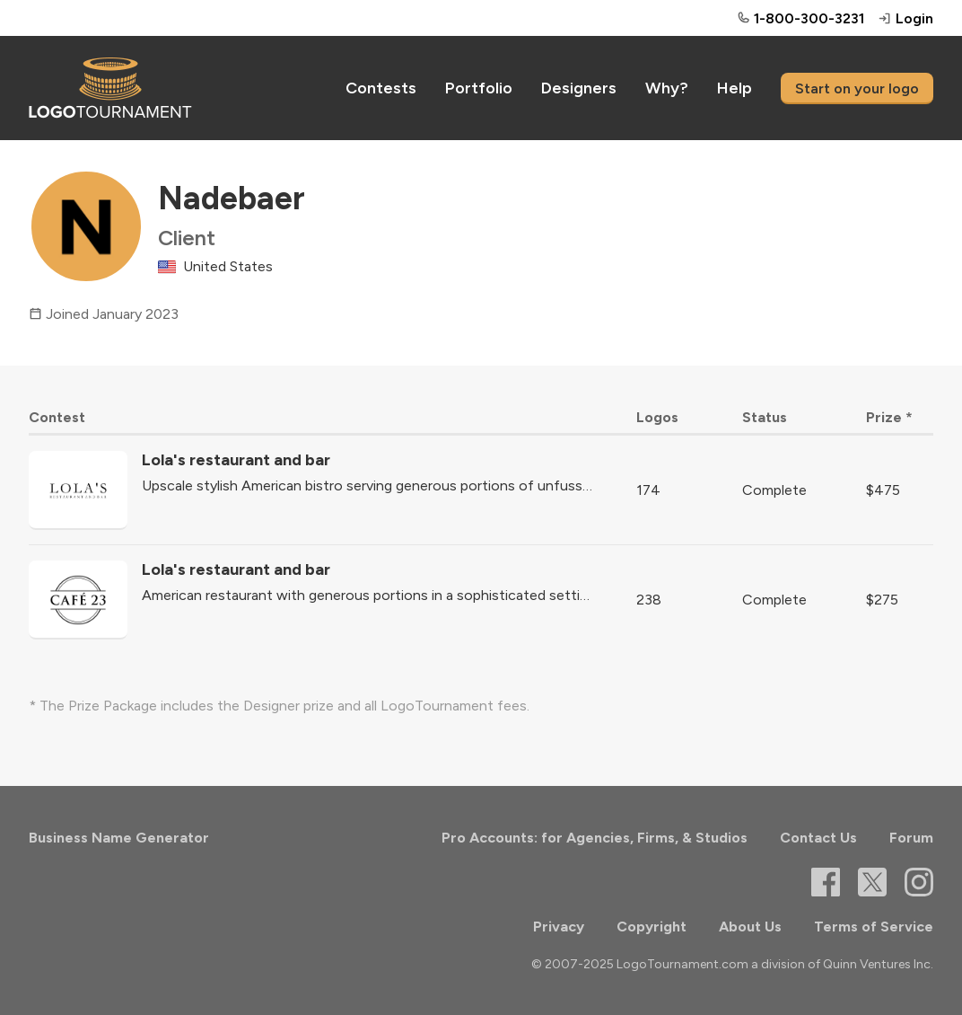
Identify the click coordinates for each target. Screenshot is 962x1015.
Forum (911, 837)
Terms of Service (873, 926)
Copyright (652, 926)
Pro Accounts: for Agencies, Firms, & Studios (595, 837)
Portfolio (478, 88)
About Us (750, 926)
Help (734, 88)
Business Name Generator (119, 837)
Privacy (558, 926)
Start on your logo (857, 88)
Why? (666, 88)
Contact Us (818, 837)
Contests (380, 88)
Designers (579, 88)
